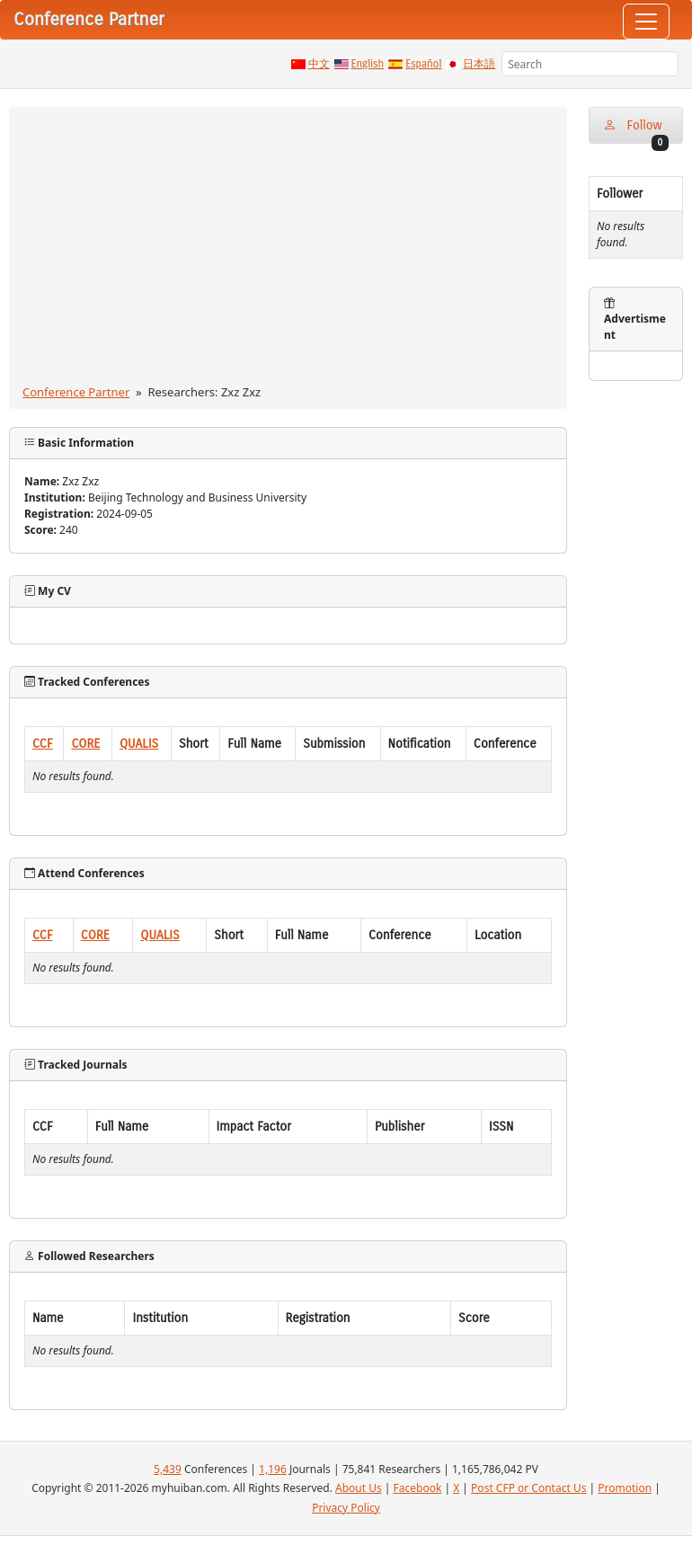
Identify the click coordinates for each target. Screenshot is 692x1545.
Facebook (418, 1488)
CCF (42, 743)
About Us (358, 1488)
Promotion (625, 1488)
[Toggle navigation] (646, 22)
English (368, 64)
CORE (85, 743)
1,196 (273, 1469)
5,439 (168, 1469)
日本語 (479, 64)
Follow (636, 131)
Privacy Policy (346, 1507)
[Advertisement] (288, 249)
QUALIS (139, 743)
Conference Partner (75, 392)
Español (423, 64)
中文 (319, 64)
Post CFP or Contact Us (528, 1488)
